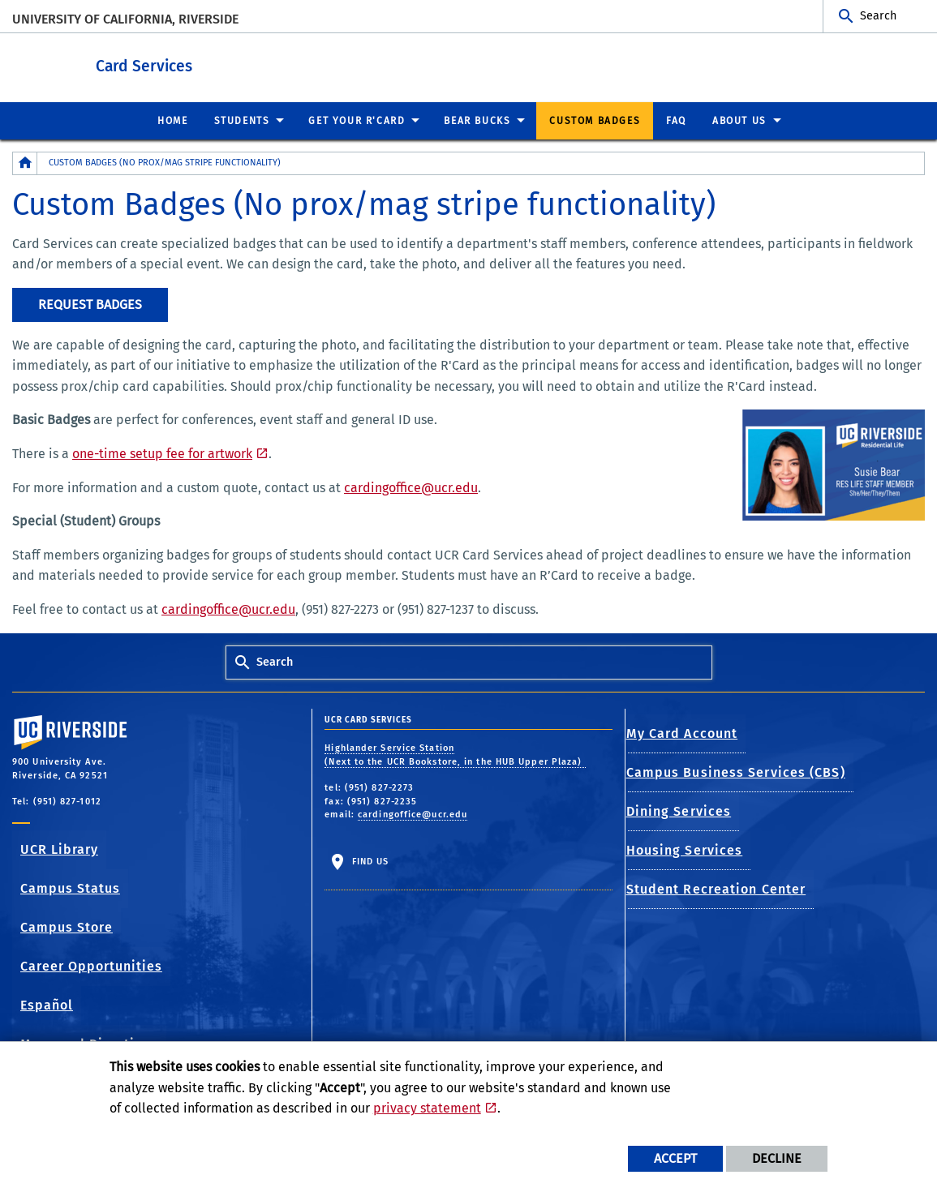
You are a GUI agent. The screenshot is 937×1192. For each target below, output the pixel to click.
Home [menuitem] (172, 120)
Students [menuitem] (242, 120)
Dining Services (680, 810)
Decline (777, 1158)
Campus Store (66, 926)
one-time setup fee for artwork (162, 453)
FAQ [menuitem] (676, 120)
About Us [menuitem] (739, 120)
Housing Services (685, 849)
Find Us (368, 860)
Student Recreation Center (717, 888)
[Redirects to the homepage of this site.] (25, 163)
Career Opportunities (91, 965)
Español (46, 1004)
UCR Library (59, 848)
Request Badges (90, 303)
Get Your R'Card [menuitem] (356, 120)
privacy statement (427, 1108)
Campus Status (70, 887)
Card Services (218, 63)
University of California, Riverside (125, 19)
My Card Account (683, 732)
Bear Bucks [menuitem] (477, 120)
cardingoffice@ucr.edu (411, 487)
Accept (675, 1158)
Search (878, 16)
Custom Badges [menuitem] (594, 120)
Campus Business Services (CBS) (736, 771)
